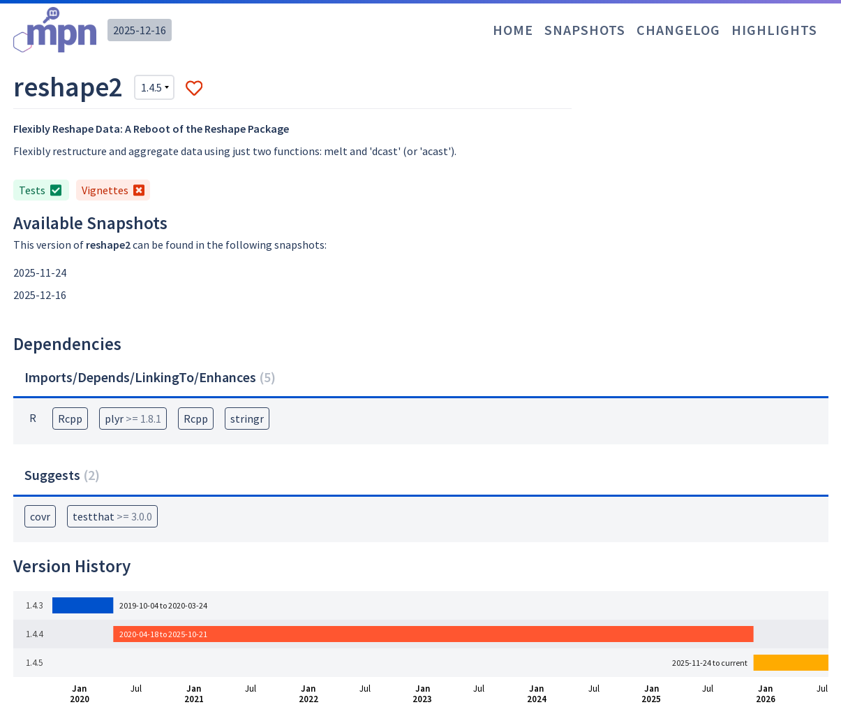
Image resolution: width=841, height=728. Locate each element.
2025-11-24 (39, 272)
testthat (112, 516)
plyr (133, 418)
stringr (247, 418)
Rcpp (70, 418)
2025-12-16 (139, 30)
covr (40, 516)
